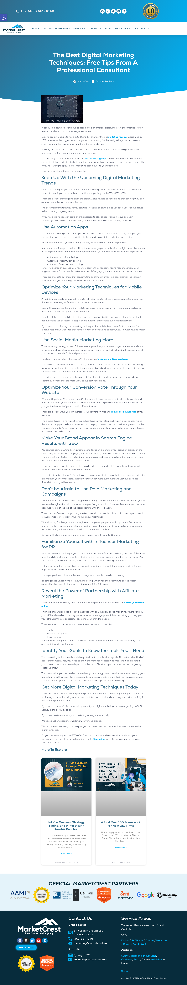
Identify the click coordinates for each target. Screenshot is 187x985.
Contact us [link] (99, 739)
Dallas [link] (125, 940)
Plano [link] (126, 944)
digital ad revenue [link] (117, 136)
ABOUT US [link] (95, 28)
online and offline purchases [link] (113, 358)
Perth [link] (136, 959)
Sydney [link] (125, 955)
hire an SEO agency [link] (95, 158)
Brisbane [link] (136, 955)
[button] (13, 898)
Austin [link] (150, 940)
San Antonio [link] (140, 944)
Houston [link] (161, 940)
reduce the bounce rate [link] (123, 411)
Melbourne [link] (149, 955)
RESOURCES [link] (122, 28)
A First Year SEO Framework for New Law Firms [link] (120, 824)
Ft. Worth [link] (137, 940)
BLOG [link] (108, 28)
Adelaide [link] (156, 959)
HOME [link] (35, 28)
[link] (3, 17)
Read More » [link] (66, 854)
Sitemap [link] (124, 971)
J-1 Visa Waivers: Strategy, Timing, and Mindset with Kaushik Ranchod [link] (66, 825)
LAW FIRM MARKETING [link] (56, 28)
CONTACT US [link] (141, 28)
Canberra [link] (126, 959)
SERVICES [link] (79, 28)
